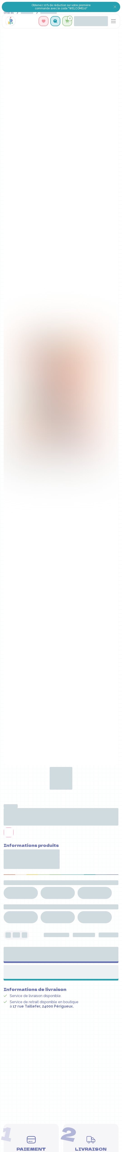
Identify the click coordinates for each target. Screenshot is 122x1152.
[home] (10, 21)
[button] (55, 21)
